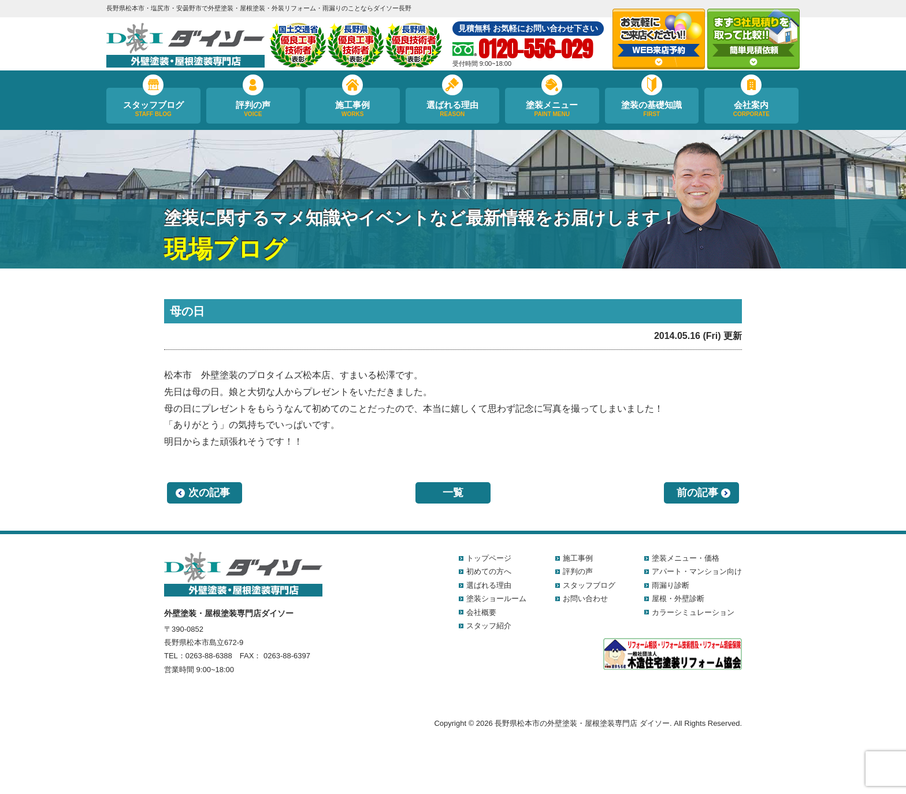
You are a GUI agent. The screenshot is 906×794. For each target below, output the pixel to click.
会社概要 (481, 612)
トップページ (488, 558)
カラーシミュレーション (693, 612)
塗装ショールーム (496, 598)
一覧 (453, 492)
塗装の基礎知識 (652, 109)
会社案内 (751, 109)
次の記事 (209, 492)
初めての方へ (488, 571)
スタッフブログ (153, 109)
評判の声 (253, 109)
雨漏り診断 (670, 585)
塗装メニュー (552, 109)
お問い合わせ (585, 598)
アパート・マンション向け (697, 571)
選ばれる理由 (453, 109)
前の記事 (697, 492)
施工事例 (353, 109)
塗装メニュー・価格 (685, 558)
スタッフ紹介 (488, 625)
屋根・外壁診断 (678, 598)
